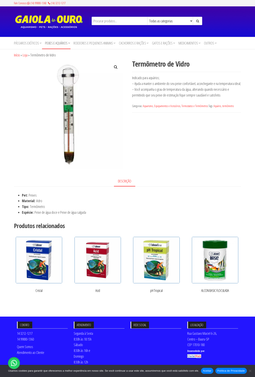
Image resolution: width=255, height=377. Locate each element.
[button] (115, 67)
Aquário (217, 106)
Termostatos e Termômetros (194, 106)
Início (17, 55)
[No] (250, 371)
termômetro (228, 106)
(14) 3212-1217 (57, 3)
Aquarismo (148, 106)
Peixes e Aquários (56, 43)
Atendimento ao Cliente (30, 352)
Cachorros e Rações (132, 43)
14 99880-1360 (25, 339)
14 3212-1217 (24, 333)
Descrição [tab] (124, 181)
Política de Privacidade (231, 370)
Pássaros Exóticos (26, 43)
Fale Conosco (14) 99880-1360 (30, 3)
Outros (209, 43)
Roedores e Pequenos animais (93, 43)
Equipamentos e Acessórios (167, 106)
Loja (25, 55)
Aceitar (207, 370)
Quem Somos (25, 346)
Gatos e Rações (162, 43)
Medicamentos (188, 43)
